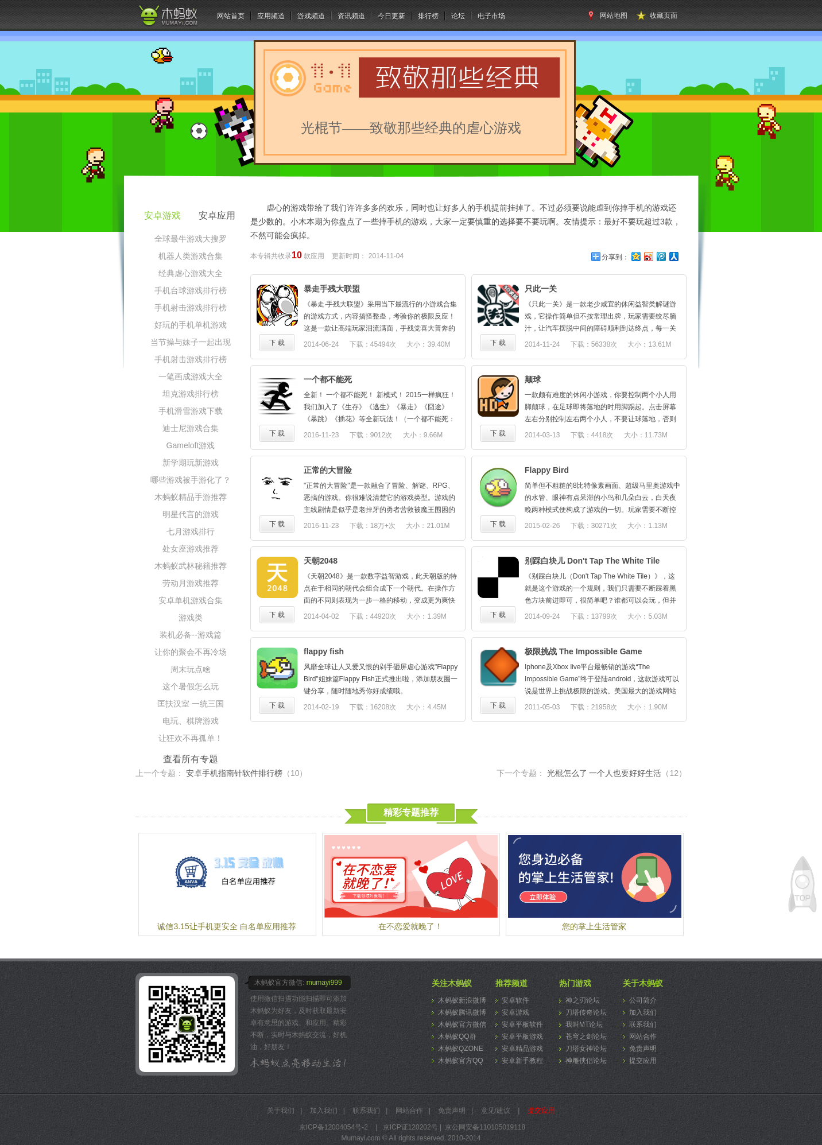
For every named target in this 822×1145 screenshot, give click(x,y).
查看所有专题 (190, 759)
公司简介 (643, 1000)
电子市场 (491, 16)
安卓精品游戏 (522, 1049)
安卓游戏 (515, 1012)
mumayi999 (324, 983)
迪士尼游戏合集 (190, 428)
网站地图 (613, 15)
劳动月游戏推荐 (190, 583)
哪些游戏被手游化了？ (190, 479)
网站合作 (643, 1037)
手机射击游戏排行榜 (190, 307)
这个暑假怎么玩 (190, 686)
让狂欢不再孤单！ (190, 738)
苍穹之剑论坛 (586, 1037)
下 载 (277, 343)
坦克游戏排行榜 (190, 393)
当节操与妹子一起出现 (190, 342)
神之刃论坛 (582, 1000)
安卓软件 (515, 1000)
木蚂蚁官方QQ (460, 1061)
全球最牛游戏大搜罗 (190, 238)
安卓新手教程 (522, 1061)
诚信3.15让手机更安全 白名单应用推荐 (226, 926)
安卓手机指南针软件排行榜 (247, 773)
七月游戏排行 (190, 531)
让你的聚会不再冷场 (190, 652)
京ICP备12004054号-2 (333, 1127)
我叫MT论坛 (584, 1024)
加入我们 (643, 1012)
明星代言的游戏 (190, 514)
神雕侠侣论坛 (586, 1061)
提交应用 (643, 1061)
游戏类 (191, 617)
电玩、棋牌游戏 (190, 720)
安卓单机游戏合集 (190, 600)
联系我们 (643, 1024)
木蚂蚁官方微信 (462, 1024)
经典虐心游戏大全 (190, 273)
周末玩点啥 (190, 669)
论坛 (458, 16)
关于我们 (280, 1111)
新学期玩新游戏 (190, 462)
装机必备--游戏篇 (190, 634)
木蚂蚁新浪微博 (462, 1000)
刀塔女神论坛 (586, 1049)
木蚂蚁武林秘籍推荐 (190, 565)
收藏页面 (663, 15)
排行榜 (428, 16)
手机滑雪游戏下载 (190, 411)
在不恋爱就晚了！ (410, 926)
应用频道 (271, 16)
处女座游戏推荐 (190, 548)
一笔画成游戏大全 (190, 376)
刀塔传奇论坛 (586, 1012)
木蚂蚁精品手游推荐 (190, 497)
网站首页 (231, 16)
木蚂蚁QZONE (460, 1049)
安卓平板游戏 (522, 1037)
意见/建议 (495, 1111)
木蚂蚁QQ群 (457, 1037)
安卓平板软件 (522, 1024)
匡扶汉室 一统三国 (190, 703)
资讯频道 (351, 16)
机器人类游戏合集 (190, 256)
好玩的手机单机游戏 (190, 324)
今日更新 (391, 16)
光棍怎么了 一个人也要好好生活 (617, 773)
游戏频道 (311, 16)
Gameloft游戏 (190, 445)
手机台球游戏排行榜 (190, 290)
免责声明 (643, 1049)
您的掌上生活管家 (594, 926)
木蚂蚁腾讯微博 (462, 1012)
